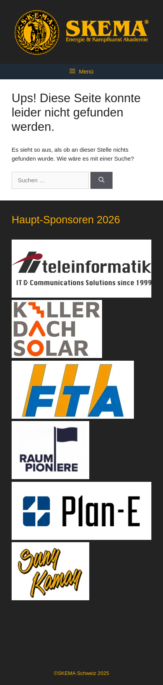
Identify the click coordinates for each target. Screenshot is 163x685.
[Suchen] (101, 180)
